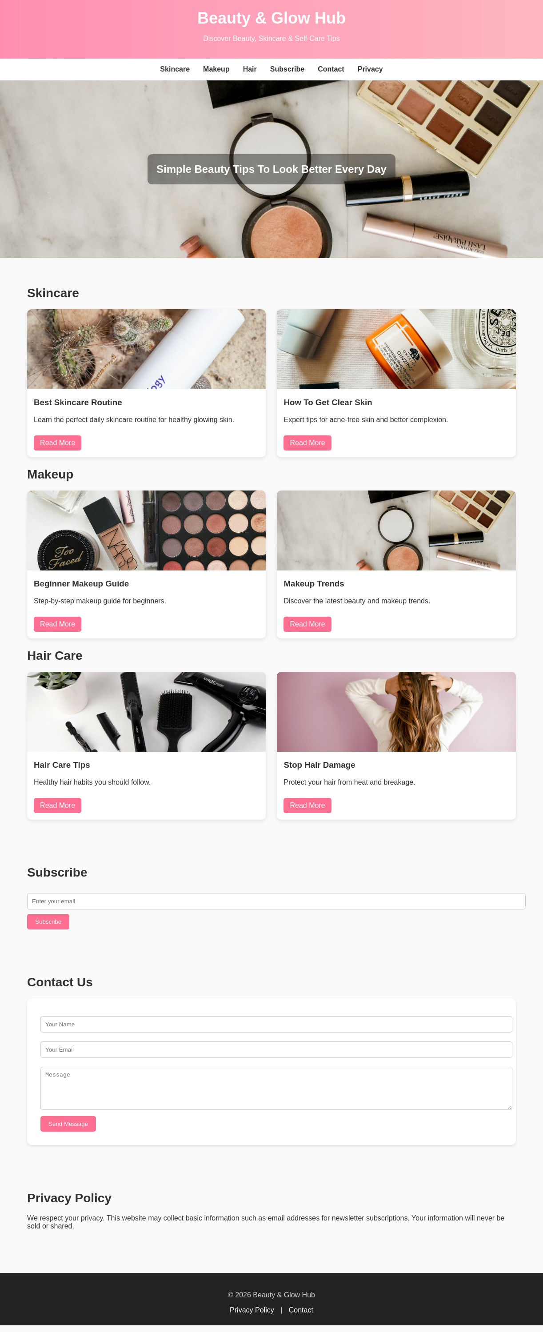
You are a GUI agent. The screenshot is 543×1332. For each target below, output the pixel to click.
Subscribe (287, 69)
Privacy (370, 69)
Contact (331, 69)
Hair (250, 69)
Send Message (68, 1130)
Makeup (216, 69)
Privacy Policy (252, 1316)
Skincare (175, 69)
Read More (57, 443)
